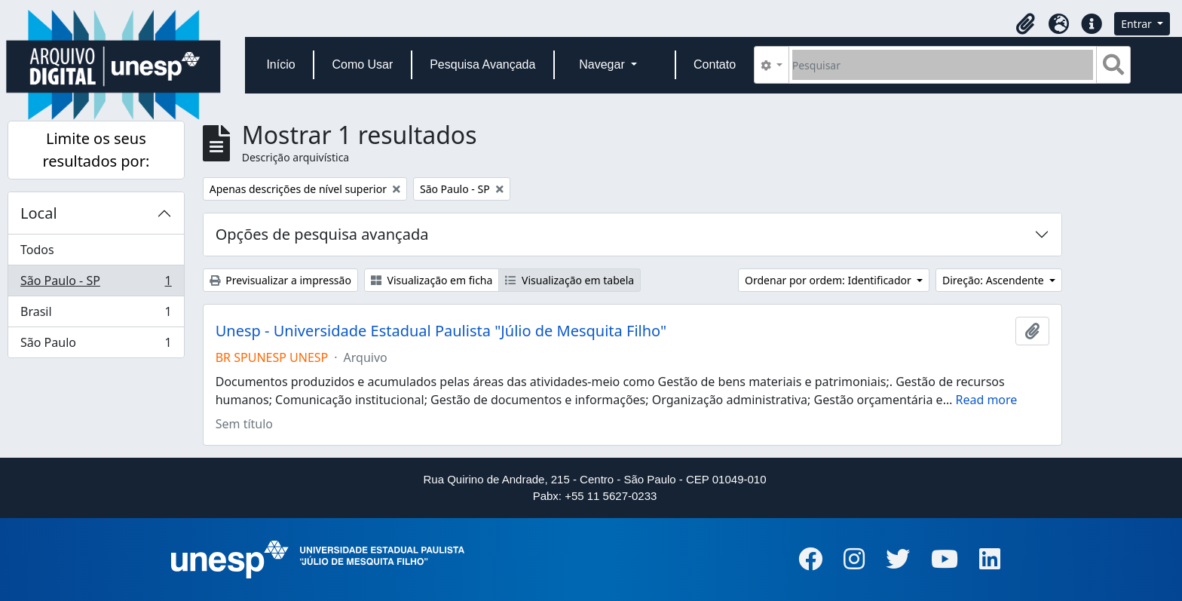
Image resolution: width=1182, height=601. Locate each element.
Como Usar (362, 64)
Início (280, 64)
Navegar (603, 64)
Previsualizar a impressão (280, 280)
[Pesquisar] (943, 65)
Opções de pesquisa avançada (322, 234)
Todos (37, 249)
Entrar (1137, 24)
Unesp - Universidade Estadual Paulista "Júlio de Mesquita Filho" (441, 331)
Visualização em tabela (569, 280)
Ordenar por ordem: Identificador (829, 280)
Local (38, 213)
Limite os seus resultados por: (95, 149)
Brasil (96, 314)
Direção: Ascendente (994, 280)
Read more (986, 399)
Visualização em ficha (432, 280)
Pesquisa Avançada (482, 64)
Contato (715, 64)
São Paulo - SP (96, 283)
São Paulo (96, 345)
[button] (1025, 24)
